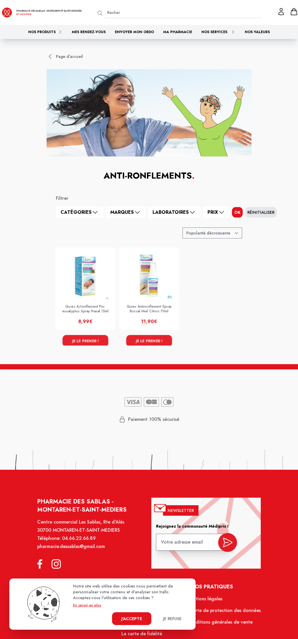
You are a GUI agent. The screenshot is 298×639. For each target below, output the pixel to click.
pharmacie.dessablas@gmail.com (73, 550)
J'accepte (131, 619)
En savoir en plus (87, 605)
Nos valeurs (257, 32)
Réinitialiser (260, 212)
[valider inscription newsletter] (225, 544)
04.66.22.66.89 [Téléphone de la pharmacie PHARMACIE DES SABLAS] (81, 542)
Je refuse (172, 619)
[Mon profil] (281, 12)
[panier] (294, 12)
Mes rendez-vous (89, 32)
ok (237, 212)
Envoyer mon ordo (134, 32)
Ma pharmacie (177, 32)
